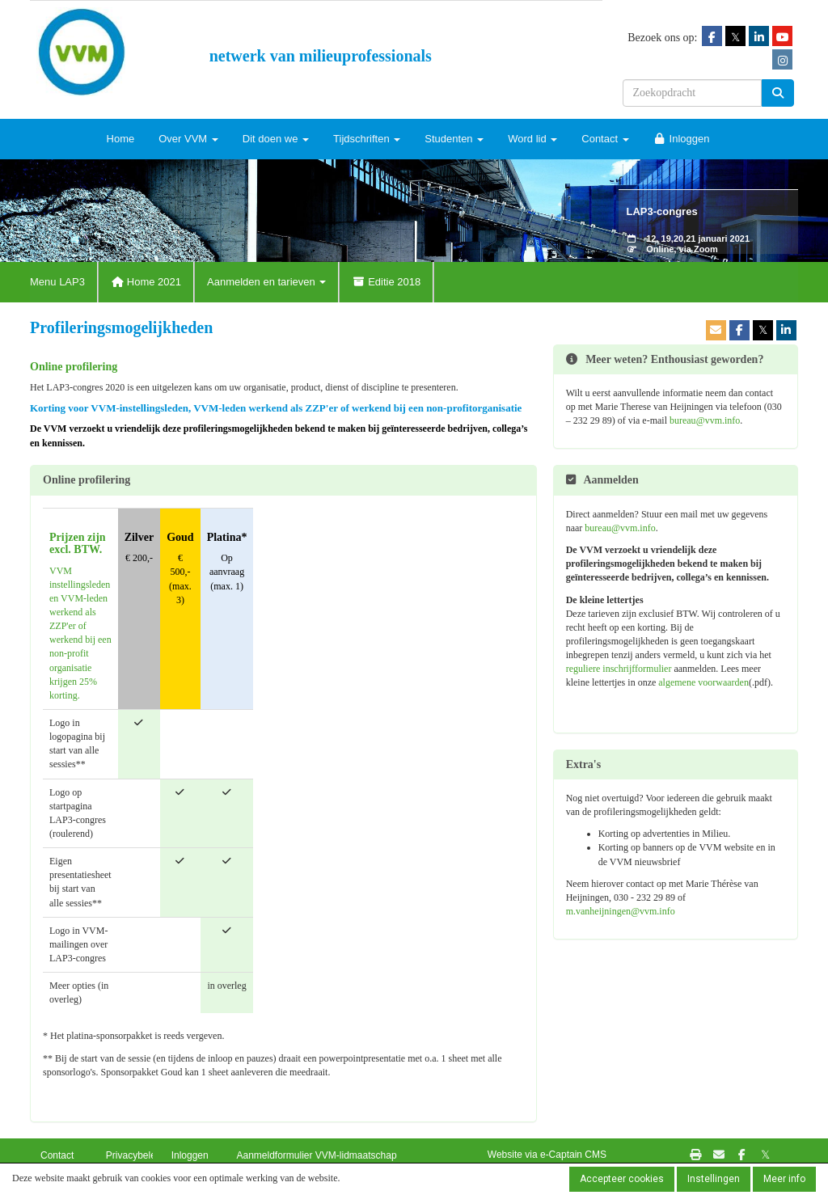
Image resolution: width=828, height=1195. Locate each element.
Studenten (454, 139)
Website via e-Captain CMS (547, 1154)
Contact (604, 139)
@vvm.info (705, 420)
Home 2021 (146, 282)
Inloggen (681, 139)
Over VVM (188, 139)
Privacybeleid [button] (134, 1155)
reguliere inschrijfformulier (619, 668)
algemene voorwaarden (703, 682)
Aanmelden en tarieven (266, 282)
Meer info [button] (784, 1178)
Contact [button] (57, 1155)
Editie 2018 (386, 282)
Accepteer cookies (622, 1178)
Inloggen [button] (190, 1155)
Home (121, 139)
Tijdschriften (366, 139)
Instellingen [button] (713, 1178)
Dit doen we (276, 139)
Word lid (532, 139)
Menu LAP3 (57, 282)
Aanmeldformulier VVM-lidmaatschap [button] (316, 1155)
